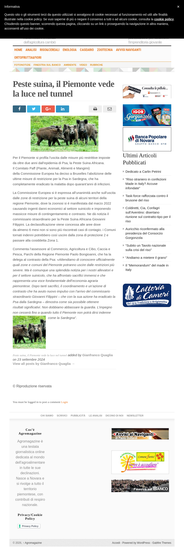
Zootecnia (105, 50)
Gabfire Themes (161, 542)
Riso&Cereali (49, 50)
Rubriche (96, 65)
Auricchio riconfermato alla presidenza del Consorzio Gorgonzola (144, 233)
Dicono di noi (114, 415)
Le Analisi (95, 415)
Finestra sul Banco (47, 65)
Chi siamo (46, 415)
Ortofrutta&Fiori (27, 58)
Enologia (70, 50)
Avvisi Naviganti (128, 50)
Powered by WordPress (136, 542)
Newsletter (135, 415)
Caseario (87, 50)
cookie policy (164, 19)
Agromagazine (32, 542)
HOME (18, 50)
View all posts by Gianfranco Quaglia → (44, 363)
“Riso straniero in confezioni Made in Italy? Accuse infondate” (145, 183)
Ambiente (70, 65)
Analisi (31, 50)
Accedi (116, 542)
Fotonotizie (22, 65)
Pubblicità (78, 415)
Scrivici (62, 415)
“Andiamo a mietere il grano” (146, 257)
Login (64, 402)
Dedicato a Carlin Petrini (143, 171)
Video (83, 65)
